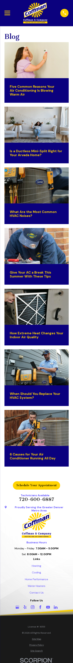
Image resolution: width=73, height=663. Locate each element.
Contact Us (37, 592)
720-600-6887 (36, 499)
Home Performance (36, 579)
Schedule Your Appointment (36, 485)
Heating (36, 566)
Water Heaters (36, 586)
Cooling (36, 572)
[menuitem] (36, 639)
